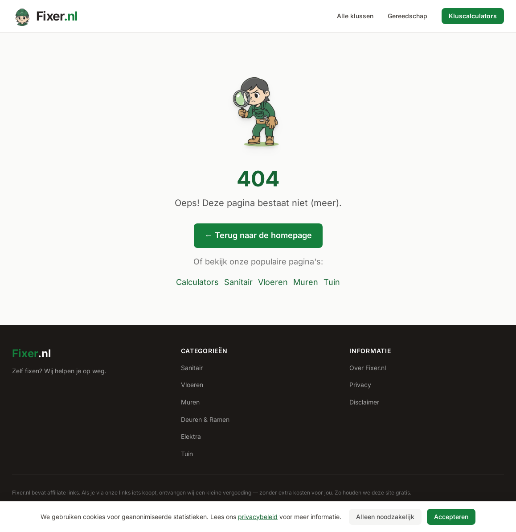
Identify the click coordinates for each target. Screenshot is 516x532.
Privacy (360, 384)
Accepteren (451, 516)
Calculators (197, 282)
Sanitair (238, 282)
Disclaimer (364, 402)
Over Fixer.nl (367, 367)
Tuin (332, 282)
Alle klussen (355, 16)
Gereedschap (407, 16)
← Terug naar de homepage (258, 235)
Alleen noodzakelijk (385, 516)
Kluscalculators (473, 16)
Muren (305, 282)
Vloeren (273, 282)
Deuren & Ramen (205, 419)
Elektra (191, 436)
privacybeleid (258, 516)
